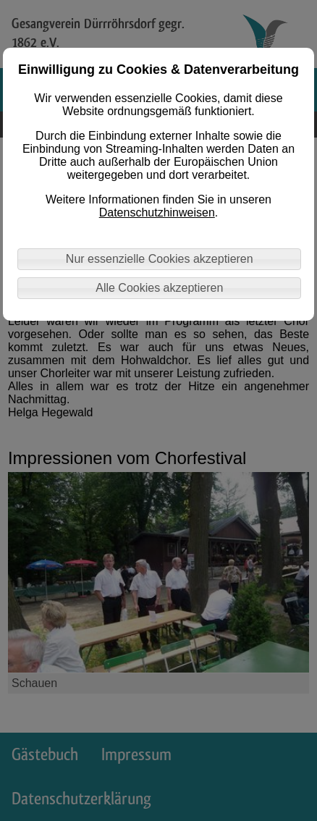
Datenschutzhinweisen (157, 212)
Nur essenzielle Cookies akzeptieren (159, 259)
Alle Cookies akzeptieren (159, 288)
